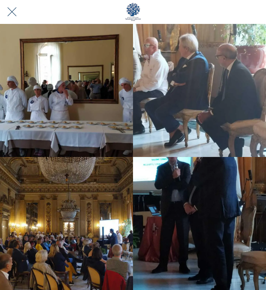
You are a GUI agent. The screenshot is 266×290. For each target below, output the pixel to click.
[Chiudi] (11, 11)
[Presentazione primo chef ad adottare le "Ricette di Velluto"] (199, 223)
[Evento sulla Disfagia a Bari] (66, 90)
